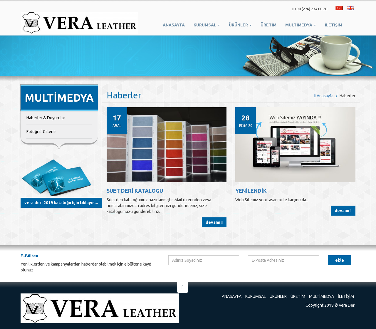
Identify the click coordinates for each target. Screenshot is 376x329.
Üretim (298, 296)
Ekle (339, 260)
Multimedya (321, 296)
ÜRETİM (268, 25)
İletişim (333, 25)
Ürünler (278, 296)
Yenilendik (251, 191)
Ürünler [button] (240, 25)
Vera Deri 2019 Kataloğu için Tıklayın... (61, 202)
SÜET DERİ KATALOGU (135, 191)
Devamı (214, 222)
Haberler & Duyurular (45, 117)
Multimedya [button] (300, 25)
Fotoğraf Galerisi (41, 131)
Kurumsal (255, 296)
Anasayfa (174, 25)
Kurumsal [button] (207, 25)
